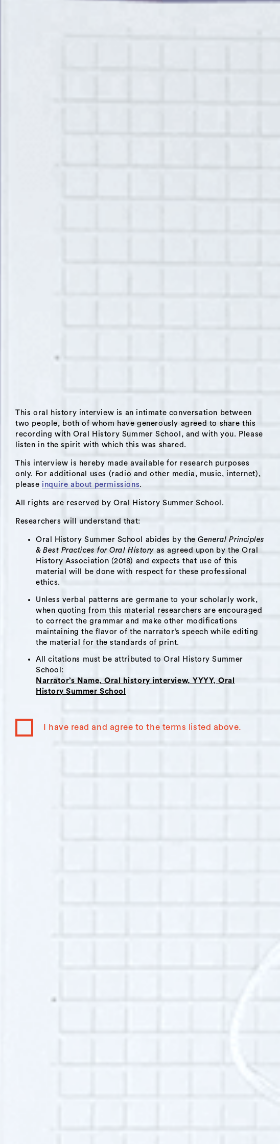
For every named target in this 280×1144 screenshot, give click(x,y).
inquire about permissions (90, 484)
